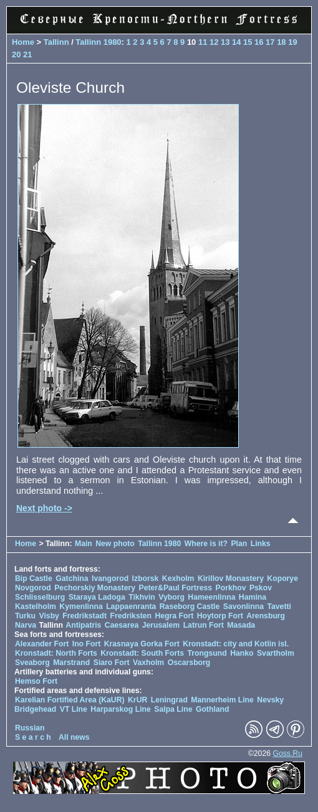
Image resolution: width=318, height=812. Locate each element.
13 (225, 42)
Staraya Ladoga (97, 597)
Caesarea (121, 625)
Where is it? (206, 543)
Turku (25, 615)
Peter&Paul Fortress (175, 587)
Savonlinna (243, 606)
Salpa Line (173, 709)
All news (74, 737)
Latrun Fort (203, 625)
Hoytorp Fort (220, 615)
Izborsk (145, 578)
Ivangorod (110, 578)
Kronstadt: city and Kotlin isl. (236, 644)
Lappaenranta (131, 606)
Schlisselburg (40, 597)
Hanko (241, 653)
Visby (49, 615)
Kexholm (178, 578)
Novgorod (33, 587)
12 (214, 42)
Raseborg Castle (190, 606)
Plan (239, 543)
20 (16, 54)
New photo (115, 543)
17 (270, 42)
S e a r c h (33, 737)
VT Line (73, 709)
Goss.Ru (287, 753)
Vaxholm (148, 662)
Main (83, 543)
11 (202, 42)
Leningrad (169, 700)
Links (261, 543)
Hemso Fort (36, 681)
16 (258, 42)
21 (27, 54)
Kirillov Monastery (231, 578)
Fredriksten (131, 615)
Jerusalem (161, 625)
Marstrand (71, 662)
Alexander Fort (42, 644)
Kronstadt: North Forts (57, 653)
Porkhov (231, 587)
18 (281, 42)
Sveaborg (32, 662)
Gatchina (71, 578)
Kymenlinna (80, 606)
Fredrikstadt (84, 615)
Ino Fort (86, 644)
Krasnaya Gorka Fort (142, 644)
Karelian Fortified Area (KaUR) (70, 700)
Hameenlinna (211, 597)
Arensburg (265, 615)
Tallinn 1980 (98, 42)
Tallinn (56, 42)
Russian (30, 728)
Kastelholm (35, 606)
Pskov (260, 587)
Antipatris (83, 625)
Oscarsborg (189, 662)
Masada (241, 625)
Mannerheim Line (222, 700)
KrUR (137, 700)
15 (247, 42)
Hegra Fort (174, 615)
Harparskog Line (120, 709)
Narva (25, 625)
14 (236, 42)
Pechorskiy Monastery (94, 587)
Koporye (282, 578)
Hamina (252, 597)
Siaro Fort (112, 662)
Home (23, 42)
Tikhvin (141, 597)
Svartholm (275, 653)
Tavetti (279, 606)
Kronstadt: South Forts (142, 653)
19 (292, 42)
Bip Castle (33, 578)
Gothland (212, 709)
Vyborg (171, 597)
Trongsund (207, 653)
